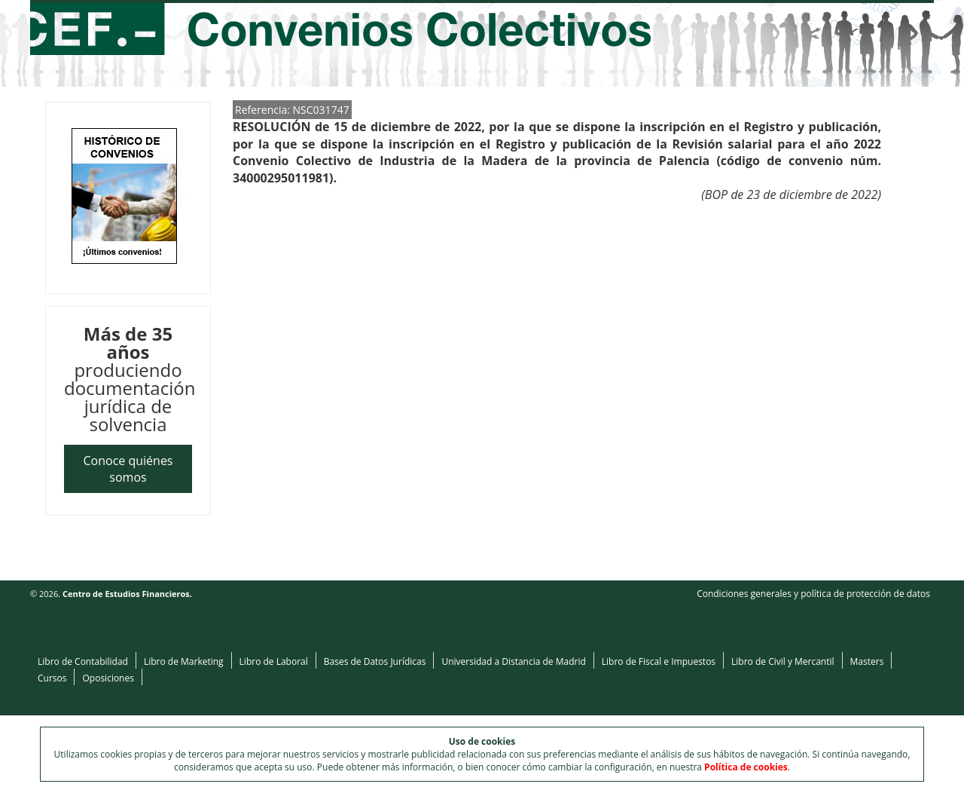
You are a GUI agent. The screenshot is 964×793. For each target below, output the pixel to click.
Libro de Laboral (273, 661)
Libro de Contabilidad (83, 661)
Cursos (52, 678)
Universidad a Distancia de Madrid (513, 661)
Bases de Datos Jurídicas (375, 661)
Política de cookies (746, 767)
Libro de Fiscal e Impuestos (658, 661)
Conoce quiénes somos (128, 468)
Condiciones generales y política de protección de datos (813, 593)
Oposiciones (107, 678)
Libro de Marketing (184, 661)
